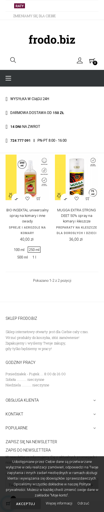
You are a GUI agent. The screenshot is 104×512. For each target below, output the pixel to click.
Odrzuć (83, 503)
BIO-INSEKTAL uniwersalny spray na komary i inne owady (27, 215)
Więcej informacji (59, 503)
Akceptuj (25, 503)
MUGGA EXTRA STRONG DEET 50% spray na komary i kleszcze (76, 215)
